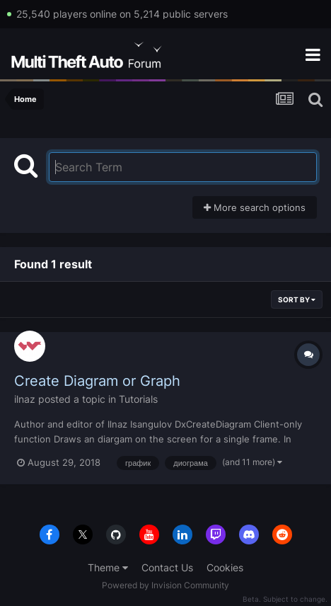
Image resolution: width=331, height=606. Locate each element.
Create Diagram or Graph (97, 380)
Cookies (225, 567)
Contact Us (167, 567)
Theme (108, 567)
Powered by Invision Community (165, 585)
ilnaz (24, 399)
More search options (255, 207)
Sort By (296, 299)
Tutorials (138, 399)
